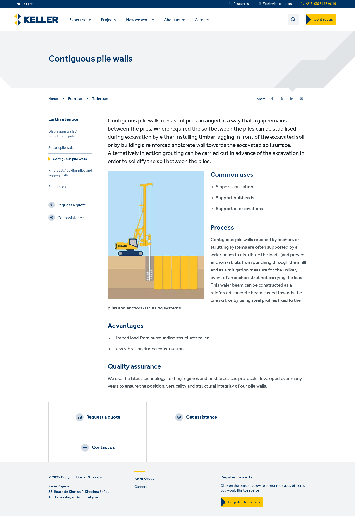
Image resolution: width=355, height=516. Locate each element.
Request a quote (71, 206)
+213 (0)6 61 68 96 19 (320, 4)
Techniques (100, 99)
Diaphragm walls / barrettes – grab (62, 135)
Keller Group (144, 449)
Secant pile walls (61, 149)
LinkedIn (53, 510)
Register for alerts (244, 473)
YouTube (65, 510)
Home (53, 99)
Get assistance (70, 219)
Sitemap (145, 491)
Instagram (78, 510)
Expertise (79, 20)
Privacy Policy (87, 491)
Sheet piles (57, 188)
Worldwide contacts (277, 4)
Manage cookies (118, 491)
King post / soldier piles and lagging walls (70, 174)
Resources (241, 4)
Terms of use (58, 491)
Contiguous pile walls (70, 160)
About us (174, 20)
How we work (139, 20)
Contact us (323, 20)
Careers (203, 19)
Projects (110, 19)
